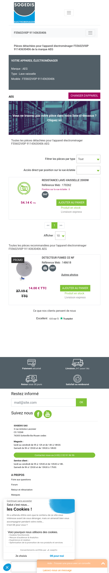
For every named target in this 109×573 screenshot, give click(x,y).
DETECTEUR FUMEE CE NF (58, 257)
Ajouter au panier (71, 202)
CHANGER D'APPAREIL (84, 95)
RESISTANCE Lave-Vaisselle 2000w (65, 180)
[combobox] (88, 159)
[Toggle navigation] (69, 12)
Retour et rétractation (22, 489)
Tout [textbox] (81, 159)
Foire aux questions (21, 479)
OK (81, 402)
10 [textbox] (58, 235)
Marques (15, 495)
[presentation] (33, 567)
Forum (14, 484)
